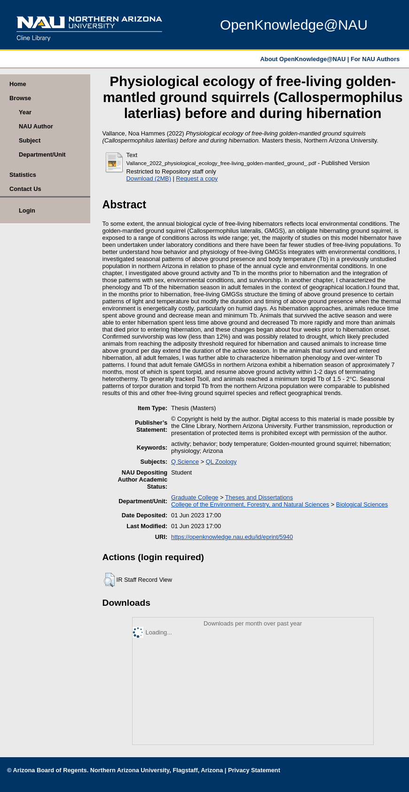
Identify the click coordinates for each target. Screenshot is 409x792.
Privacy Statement (254, 770)
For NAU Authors (375, 59)
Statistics (22, 174)
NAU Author (36, 126)
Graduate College (194, 497)
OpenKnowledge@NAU (294, 24)
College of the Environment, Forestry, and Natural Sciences (250, 504)
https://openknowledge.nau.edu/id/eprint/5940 (232, 536)
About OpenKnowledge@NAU (303, 59)
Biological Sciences (362, 504)
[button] (109, 580)
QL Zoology (221, 461)
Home (17, 83)
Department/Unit (42, 154)
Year (25, 112)
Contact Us (25, 188)
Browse (20, 98)
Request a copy (197, 178)
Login (27, 210)
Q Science (185, 461)
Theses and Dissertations (259, 497)
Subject (29, 140)
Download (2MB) (148, 178)
